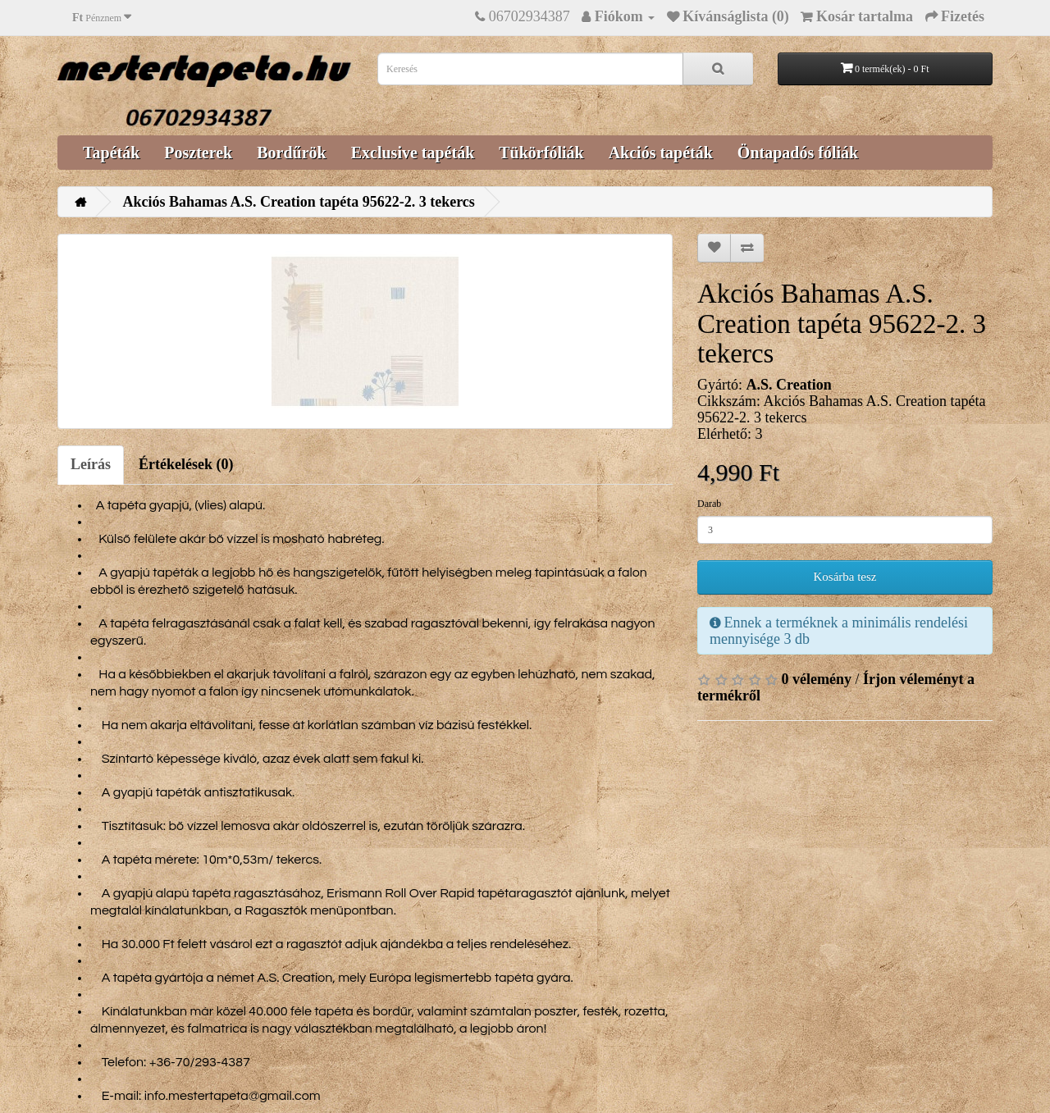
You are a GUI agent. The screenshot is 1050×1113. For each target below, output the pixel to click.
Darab (709, 503)
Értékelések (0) (186, 464)
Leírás (91, 464)
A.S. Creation (788, 384)
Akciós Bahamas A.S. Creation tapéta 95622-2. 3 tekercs (299, 202)
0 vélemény (816, 679)
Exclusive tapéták (413, 153)
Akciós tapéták (661, 153)
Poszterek (198, 153)
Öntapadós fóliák (797, 153)
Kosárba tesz (844, 576)
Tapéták (111, 153)
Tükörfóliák (541, 153)
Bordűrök (291, 153)
